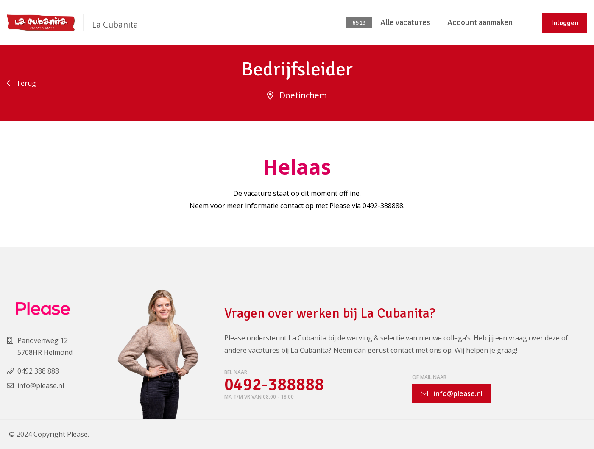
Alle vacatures (405, 22)
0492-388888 (274, 385)
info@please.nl (451, 393)
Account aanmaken (480, 22)
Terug (21, 83)
